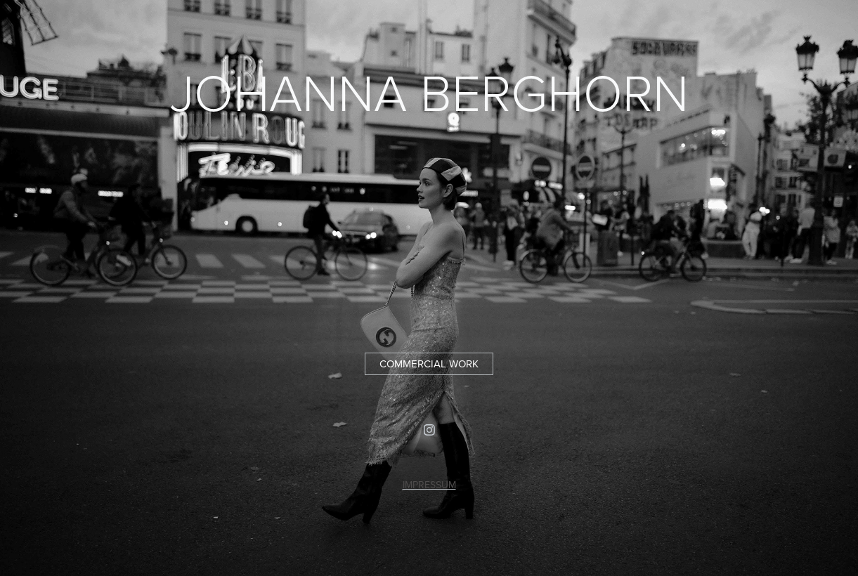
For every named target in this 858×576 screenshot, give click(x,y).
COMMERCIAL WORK (429, 363)
